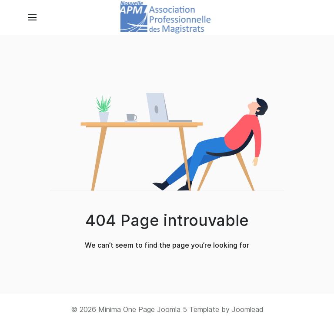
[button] (32, 17)
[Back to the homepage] (167, 17)
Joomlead (248, 309)
